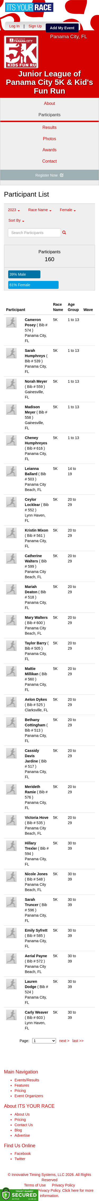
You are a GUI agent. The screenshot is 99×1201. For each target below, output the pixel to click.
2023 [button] (14, 210)
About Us (22, 1114)
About (49, 103)
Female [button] (68, 210)
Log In (14, 26)
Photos (49, 139)
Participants (50, 115)
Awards (49, 150)
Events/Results (27, 1080)
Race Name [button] (39, 210)
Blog (18, 1130)
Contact (49, 161)
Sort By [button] (16, 220)
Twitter (20, 1159)
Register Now (49, 175)
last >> (77, 1041)
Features (22, 1085)
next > (64, 1041)
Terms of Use (35, 1185)
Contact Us (24, 1125)
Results (49, 127)
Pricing (20, 1090)
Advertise (22, 1135)
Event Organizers (29, 1096)
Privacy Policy (63, 1185)
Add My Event (62, 28)
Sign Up (35, 26)
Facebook (23, 1153)
